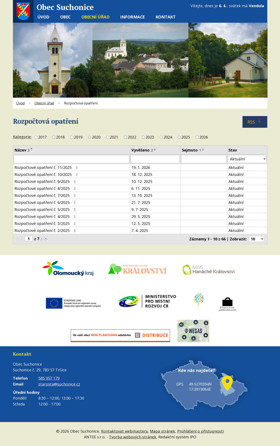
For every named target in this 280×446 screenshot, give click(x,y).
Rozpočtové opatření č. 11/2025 (46, 167)
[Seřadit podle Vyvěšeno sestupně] (155, 150)
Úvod (43, 17)
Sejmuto (191, 150)
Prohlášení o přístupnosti (200, 430)
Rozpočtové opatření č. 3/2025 (45, 223)
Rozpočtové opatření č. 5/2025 (45, 209)
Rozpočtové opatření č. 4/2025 (45, 216)
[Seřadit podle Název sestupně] (31, 150)
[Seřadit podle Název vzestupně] (31, 148)
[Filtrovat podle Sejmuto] (203, 159)
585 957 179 (49, 378)
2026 (203, 137)
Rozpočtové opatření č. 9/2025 (45, 181)
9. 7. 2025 (139, 209)
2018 (60, 137)
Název (21, 150)
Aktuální (236, 167)
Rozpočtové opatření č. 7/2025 (45, 195)
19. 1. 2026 (140, 167)
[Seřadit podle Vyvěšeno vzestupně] (155, 148)
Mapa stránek (162, 430)
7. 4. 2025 (139, 230)
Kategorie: (22, 136)
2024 (168, 137)
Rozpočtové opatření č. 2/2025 (45, 230)
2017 (42, 137)
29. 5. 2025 (140, 216)
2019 (78, 137)
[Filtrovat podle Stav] (247, 159)
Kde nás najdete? (194, 374)
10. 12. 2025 (141, 181)
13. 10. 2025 (141, 195)
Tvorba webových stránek (132, 436)
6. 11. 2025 (140, 188)
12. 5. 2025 (140, 223)
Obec (65, 17)
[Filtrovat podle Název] (71, 159)
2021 (114, 137)
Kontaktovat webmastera (124, 430)
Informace (132, 17)
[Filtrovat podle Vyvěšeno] (155, 159)
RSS (255, 122)
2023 (150, 137)
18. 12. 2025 (141, 174)
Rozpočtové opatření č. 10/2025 (46, 174)
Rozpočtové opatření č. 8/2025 (45, 188)
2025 (185, 137)
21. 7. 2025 (140, 202)
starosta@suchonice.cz (59, 384)
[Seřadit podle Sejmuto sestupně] (203, 150)
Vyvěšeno (142, 150)
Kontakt (166, 17)
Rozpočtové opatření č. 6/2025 (45, 202)
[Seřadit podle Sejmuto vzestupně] (203, 148)
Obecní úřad (95, 17)
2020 (96, 137)
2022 (132, 137)
